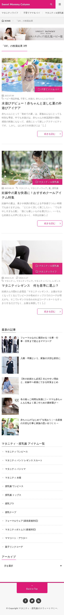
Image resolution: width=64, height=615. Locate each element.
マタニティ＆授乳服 (54, 12)
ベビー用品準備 (12, 99)
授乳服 (55, 188)
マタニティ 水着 (13, 477)
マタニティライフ (10, 12)
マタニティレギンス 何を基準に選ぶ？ (30, 285)
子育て (23, 99)
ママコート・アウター (16, 538)
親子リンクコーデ (14, 546)
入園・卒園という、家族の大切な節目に (40, 358)
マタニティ (24, 188)
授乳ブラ (9, 503)
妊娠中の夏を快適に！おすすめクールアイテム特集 (32, 195)
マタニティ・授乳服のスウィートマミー (38, 608)
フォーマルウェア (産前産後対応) (21, 520)
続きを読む (49, 133)
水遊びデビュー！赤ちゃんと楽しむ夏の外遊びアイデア (32, 105)
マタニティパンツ (42, 281)
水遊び (31, 99)
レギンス (56, 281)
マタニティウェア (39, 188)
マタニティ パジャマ (15, 468)
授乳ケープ (10, 512)
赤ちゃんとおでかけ (45, 99)
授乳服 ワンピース (14, 486)
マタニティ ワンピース (16, 451)
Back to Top (32, 588)
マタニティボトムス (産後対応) (20, 529)
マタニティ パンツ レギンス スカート (23, 460)
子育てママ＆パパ (31, 12)
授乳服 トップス (13, 495)
